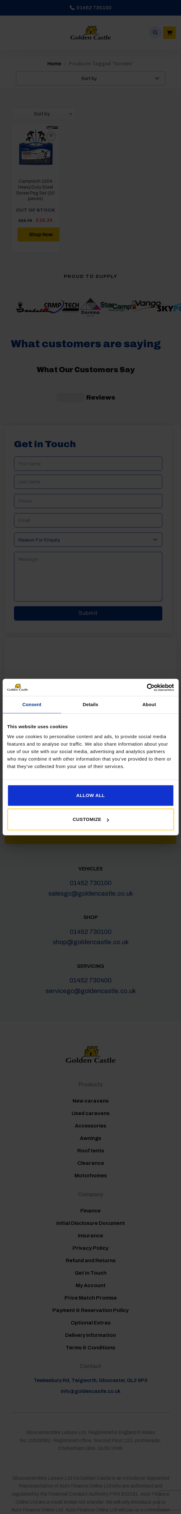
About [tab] (149, 704)
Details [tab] (90, 704)
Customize (91, 819)
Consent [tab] (31, 704)
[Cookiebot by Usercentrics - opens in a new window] (146, 687)
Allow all (90, 795)
